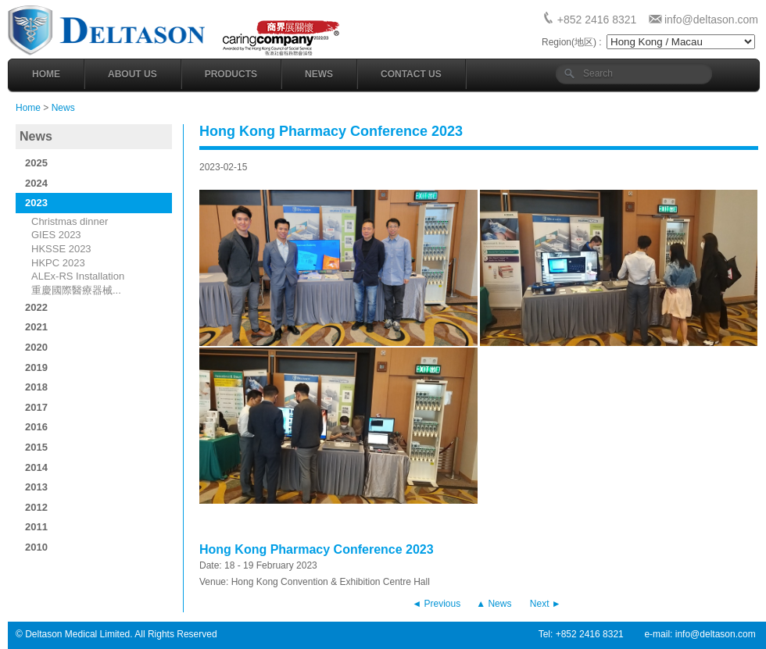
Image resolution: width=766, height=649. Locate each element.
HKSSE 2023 (61, 249)
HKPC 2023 (58, 263)
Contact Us (411, 74)
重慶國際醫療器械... (76, 290)
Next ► (545, 603)
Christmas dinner (69, 221)
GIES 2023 (56, 235)
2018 (36, 387)
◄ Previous (436, 603)
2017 (36, 407)
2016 (36, 427)
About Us (132, 74)
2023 (36, 203)
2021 (36, 327)
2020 (36, 347)
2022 (36, 307)
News (319, 74)
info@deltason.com (711, 19)
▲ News (493, 603)
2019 (36, 367)
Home (46, 74)
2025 (36, 163)
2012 (36, 507)
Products (231, 74)
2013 (36, 487)
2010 (36, 547)
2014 (36, 467)
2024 (36, 183)
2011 (36, 527)
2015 (36, 447)
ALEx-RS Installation (77, 276)
